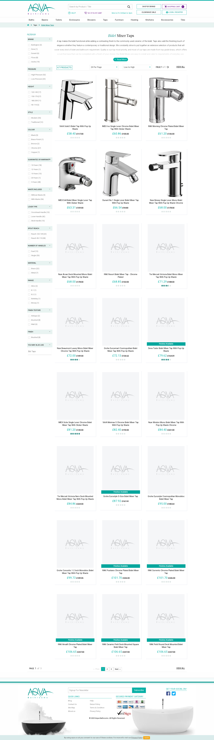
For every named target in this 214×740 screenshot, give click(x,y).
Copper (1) (35, 155)
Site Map (71, 710)
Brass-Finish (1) (37, 142)
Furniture (119, 21)
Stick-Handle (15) (38, 223)
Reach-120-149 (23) (39, 237)
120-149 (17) (36, 95)
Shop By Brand (148, 6)
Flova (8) (34, 60)
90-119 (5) (35, 108)
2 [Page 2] (107, 672)
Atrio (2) (34, 289)
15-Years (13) (36, 176)
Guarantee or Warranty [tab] (39, 162)
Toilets (59, 21)
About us (71, 714)
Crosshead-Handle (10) (40, 215)
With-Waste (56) (37, 202)
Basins (45, 21)
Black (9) (34, 138)
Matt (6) (34, 327)
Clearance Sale (149, 12)
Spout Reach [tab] (33, 231)
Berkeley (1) (35, 301)
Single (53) (35, 258)
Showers (91, 21)
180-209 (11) (36, 103)
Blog (70, 703)
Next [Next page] (116, 672)
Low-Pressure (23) (38, 82)
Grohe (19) (35, 64)
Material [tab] (32, 266)
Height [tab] (31, 89)
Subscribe (139, 693)
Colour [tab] (31, 132)
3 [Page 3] (111, 672)
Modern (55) (36, 121)
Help (92, 703)
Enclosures (74, 21)
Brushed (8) (35, 323)
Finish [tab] (30, 334)
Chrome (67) (36, 151)
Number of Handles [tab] (37, 248)
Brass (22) (35, 271)
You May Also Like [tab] (36, 348)
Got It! (147, 738)
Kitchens (150, 21)
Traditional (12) (37, 125)
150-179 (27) (36, 99)
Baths (31, 21)
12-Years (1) (36, 172)
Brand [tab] (31, 42)
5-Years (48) (36, 185)
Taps (105, 21)
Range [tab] (31, 283)
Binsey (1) (35, 306)
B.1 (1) (33, 293)
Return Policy (95, 707)
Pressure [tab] (32, 72)
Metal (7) (34, 275)
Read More (122, 62)
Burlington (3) (36, 48)
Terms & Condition (97, 710)
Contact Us (72, 707)
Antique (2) (35, 318)
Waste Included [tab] (35, 192)
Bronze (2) (35, 146)
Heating (134, 21)
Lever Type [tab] (32, 209)
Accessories (167, 21)
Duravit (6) (35, 56)
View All (180, 70)
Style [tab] (30, 115)
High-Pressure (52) (38, 77)
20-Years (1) (36, 181)
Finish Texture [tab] (34, 313)
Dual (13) (34, 254)
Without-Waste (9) (38, 198)
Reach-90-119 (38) (38, 241)
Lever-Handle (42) (38, 219)
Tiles (183, 21)
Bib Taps (32, 354)
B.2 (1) (33, 297)
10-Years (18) (36, 168)
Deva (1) (34, 52)
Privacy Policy (95, 714)
